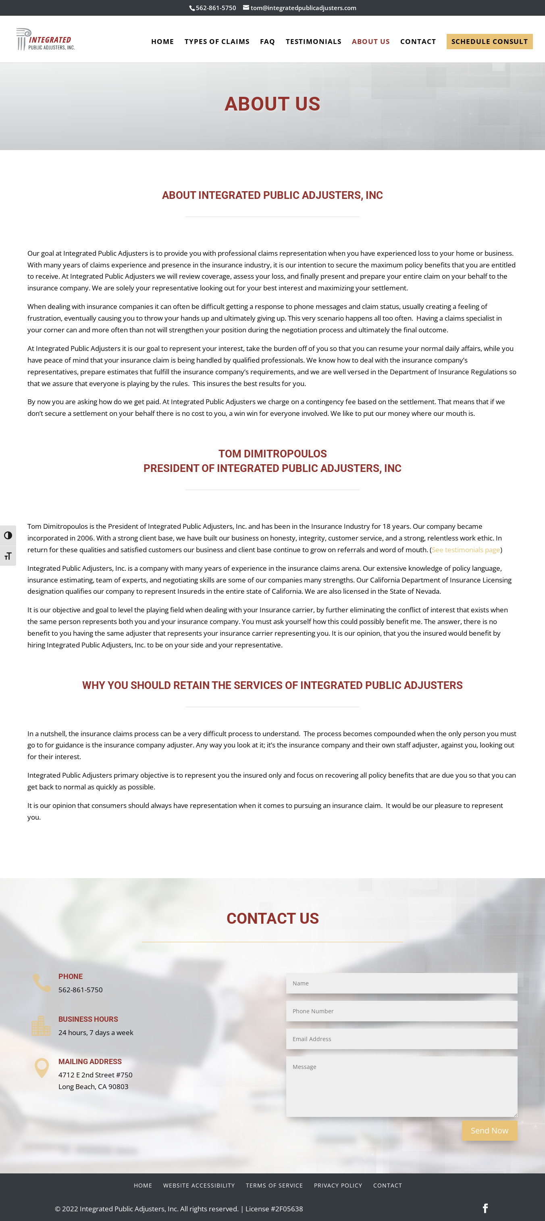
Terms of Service (274, 1185)
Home (162, 42)
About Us (371, 42)
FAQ (267, 42)
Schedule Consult (489, 41)
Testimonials (313, 42)
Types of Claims (217, 42)
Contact (418, 42)
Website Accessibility (199, 1185)
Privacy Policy (338, 1185)
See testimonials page (466, 549)
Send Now (490, 1130)
